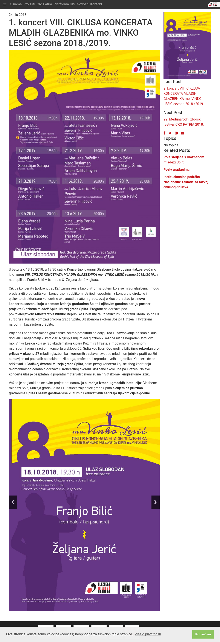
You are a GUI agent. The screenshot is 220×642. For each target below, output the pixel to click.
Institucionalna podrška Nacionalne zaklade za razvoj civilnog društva (185, 182)
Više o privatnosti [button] (148, 634)
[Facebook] (164, 133)
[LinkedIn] (176, 133)
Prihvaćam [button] (203, 634)
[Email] (182, 133)
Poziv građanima (176, 170)
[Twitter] (170, 133)
